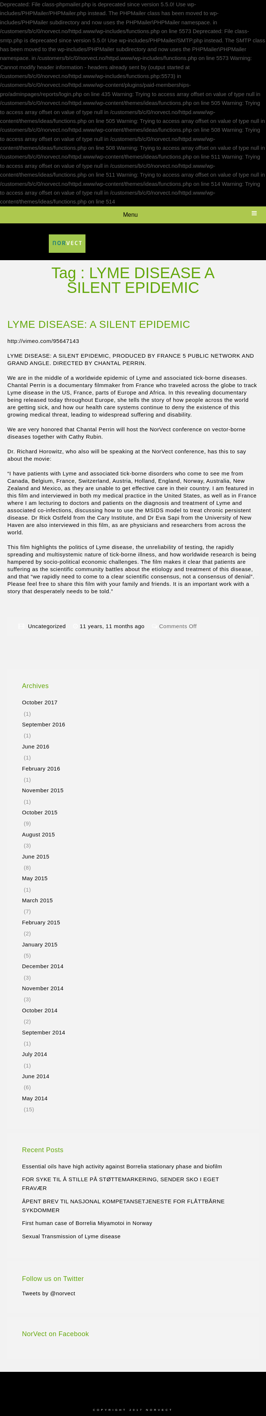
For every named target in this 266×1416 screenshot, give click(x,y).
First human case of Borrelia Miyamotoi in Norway (87, 1223)
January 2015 (40, 944)
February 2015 (41, 922)
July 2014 (34, 1054)
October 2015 (40, 812)
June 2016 (36, 746)
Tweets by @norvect (48, 1293)
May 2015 (35, 878)
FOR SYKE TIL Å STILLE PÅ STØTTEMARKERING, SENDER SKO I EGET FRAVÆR (120, 1183)
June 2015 (36, 856)
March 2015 (37, 900)
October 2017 (40, 702)
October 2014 (40, 1010)
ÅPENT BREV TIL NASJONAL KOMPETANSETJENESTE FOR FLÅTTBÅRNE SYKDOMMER (123, 1205)
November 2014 (42, 988)
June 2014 (36, 1076)
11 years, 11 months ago (113, 626)
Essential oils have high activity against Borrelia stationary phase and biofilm (122, 1166)
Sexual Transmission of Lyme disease (71, 1236)
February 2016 (41, 768)
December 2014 (42, 966)
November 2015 (42, 790)
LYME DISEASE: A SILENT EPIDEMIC (98, 324)
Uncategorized (47, 626)
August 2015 (38, 834)
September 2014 (43, 1032)
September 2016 (43, 724)
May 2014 (35, 1098)
